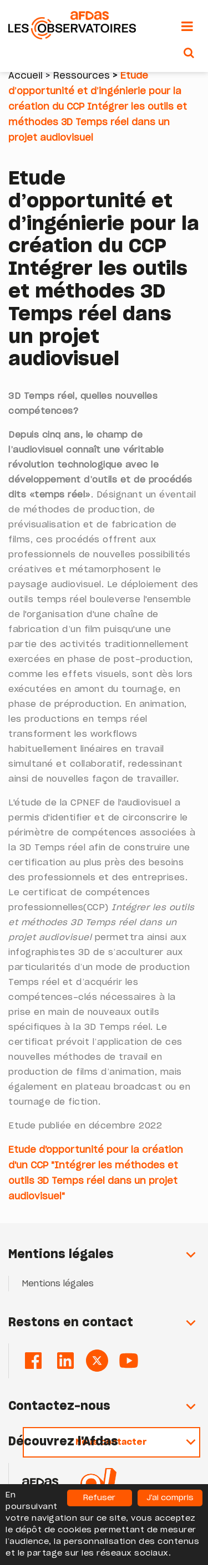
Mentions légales (58, 1284)
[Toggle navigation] (187, 26)
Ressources (81, 75)
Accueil (25, 75)
